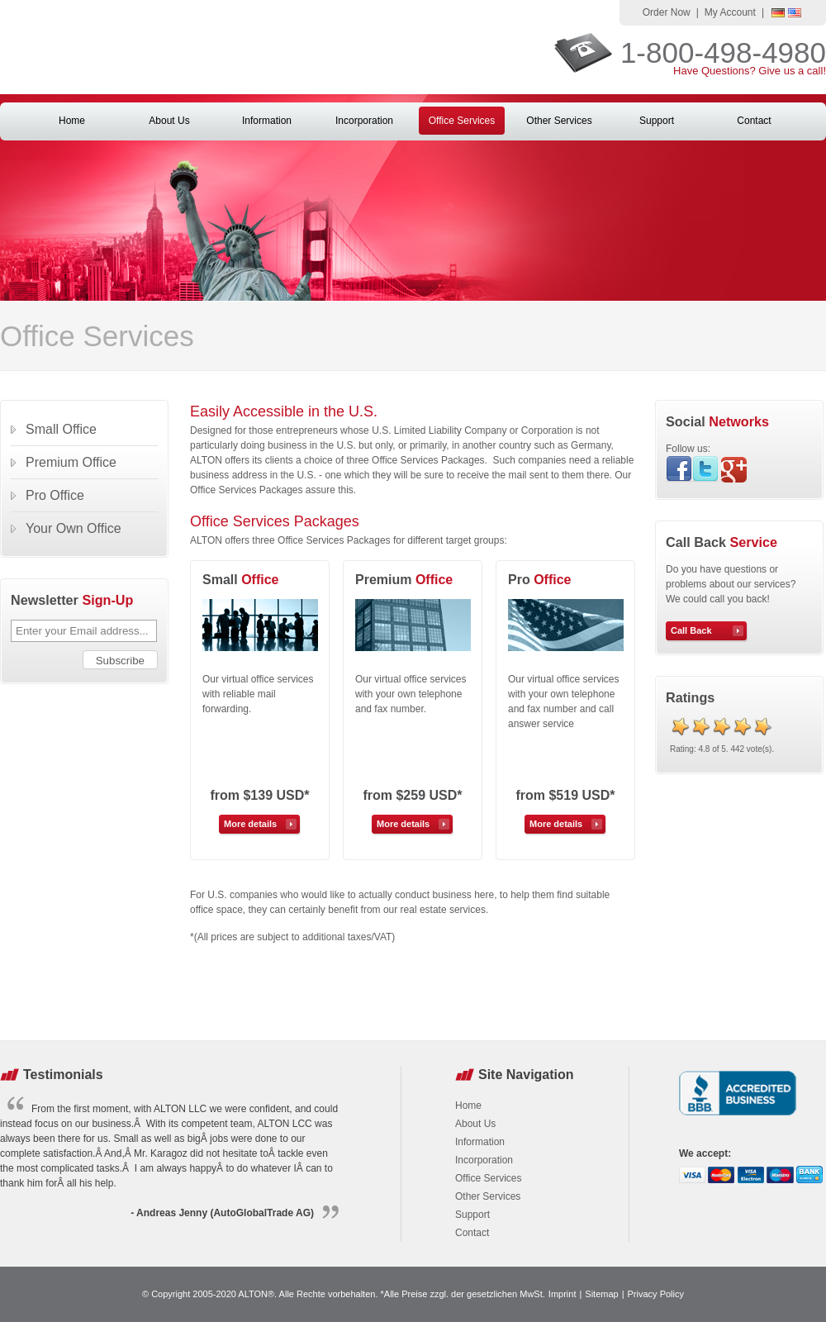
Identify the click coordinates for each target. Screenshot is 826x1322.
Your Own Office (73, 528)
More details (250, 824)
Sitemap (601, 1294)
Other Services (558, 120)
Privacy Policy (656, 1294)
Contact (754, 120)
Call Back (691, 630)
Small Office (61, 429)
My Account (730, 12)
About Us (169, 120)
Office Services (462, 120)
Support (656, 120)
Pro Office (55, 495)
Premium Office (71, 462)
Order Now (667, 12)
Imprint (562, 1294)
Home (72, 120)
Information (267, 120)
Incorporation (364, 120)
